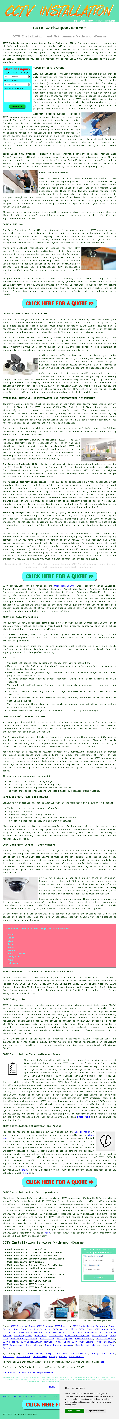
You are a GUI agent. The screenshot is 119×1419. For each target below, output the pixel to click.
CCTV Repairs (62, 1326)
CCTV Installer (106, 1342)
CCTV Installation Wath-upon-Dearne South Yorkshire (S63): (39, 43)
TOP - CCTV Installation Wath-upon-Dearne (28, 1372)
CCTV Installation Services (89, 1326)
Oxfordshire (40, 1357)
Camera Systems (23, 1336)
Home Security (22, 1329)
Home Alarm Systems (30, 1332)
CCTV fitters (56, 1217)
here (47, 1233)
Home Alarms (33, 1345)
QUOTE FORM (83, 1117)
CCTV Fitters (18, 1326)
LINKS (82, 21)
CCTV (65, 285)
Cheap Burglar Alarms (58, 1345)
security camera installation (91, 1092)
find (11, 1198)
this (24, 1170)
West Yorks (35, 1353)
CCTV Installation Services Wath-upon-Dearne (43, 1243)
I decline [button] (79, 1411)
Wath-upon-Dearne (64, 586)
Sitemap (4, 1396)
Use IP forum (82, 1132)
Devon (112, 1353)
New (26, 1396)
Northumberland (79, 1353)
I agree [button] (69, 1411)
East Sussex (23, 1357)
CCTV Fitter (10, 1332)
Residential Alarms (87, 1345)
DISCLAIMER (110, 21)
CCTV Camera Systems (77, 1336)
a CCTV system (81, 99)
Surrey (53, 1357)
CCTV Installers (54, 1332)
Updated (33, 1396)
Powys (49, 1353)
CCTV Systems (60, 1329)
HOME (75, 21)
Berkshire (8, 1357)
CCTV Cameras (87, 1342)
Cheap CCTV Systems (40, 1326)
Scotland (62, 1353)
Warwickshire (76, 1357)
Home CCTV (40, 1336)
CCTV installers (34, 602)
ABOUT (90, 21)
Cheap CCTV (77, 1329)
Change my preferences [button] (95, 1411)
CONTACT (99, 21)
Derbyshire (98, 1353)
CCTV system (75, 623)
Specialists (43, 1396)
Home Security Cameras (23, 1339)
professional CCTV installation (82, 1079)
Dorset (63, 1357)
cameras (94, 77)
